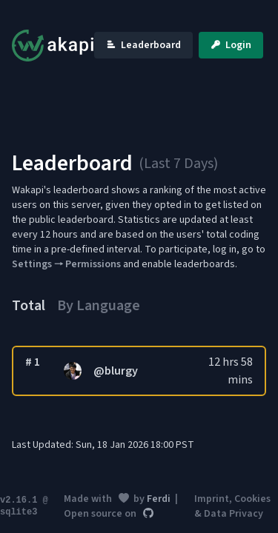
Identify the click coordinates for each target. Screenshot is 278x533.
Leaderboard (143, 45)
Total (28, 305)
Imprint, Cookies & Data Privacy (232, 506)
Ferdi (159, 499)
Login (231, 45)
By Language (98, 305)
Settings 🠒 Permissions (66, 264)
